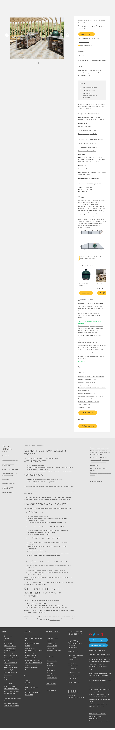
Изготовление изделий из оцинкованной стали (91, 377)
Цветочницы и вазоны (10, 647)
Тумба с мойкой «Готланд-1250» (87, 144)
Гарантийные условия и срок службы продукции (91, 367)
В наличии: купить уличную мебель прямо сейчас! (57, 2)
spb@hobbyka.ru (72, 659)
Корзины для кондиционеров (11, 707)
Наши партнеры (51, 645)
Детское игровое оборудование (12, 692)
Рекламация (5, 482)
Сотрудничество (50, 685)
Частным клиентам (52, 662)
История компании (52, 637)
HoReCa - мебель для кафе (11, 669)
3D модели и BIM (51, 692)
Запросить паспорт (88, 94)
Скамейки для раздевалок (11, 705)
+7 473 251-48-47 (65, 6)
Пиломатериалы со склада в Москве (87, 394)
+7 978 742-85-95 (65, 7)
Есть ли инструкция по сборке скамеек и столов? (100, 481)
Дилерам (17, 8)
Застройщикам (51, 672)
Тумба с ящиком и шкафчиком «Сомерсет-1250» (91, 140)
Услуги (21, 8)
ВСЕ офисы (55, 9)
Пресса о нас (50, 649)
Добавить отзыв (88, 427)
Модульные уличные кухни (85, 71)
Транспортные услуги (84, 405)
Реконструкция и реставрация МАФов (88, 402)
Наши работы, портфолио (54, 652)
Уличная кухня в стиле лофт (90, 73)
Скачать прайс (29, 696)
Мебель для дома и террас (11, 674)
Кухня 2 (81, 56)
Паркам (49, 669)
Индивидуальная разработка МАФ (87, 380)
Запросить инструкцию (89, 91)
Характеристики (83, 39)
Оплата (27, 682)
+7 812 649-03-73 (48, 7)
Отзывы (99, 39)
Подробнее (82, 362)
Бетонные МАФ (8, 685)
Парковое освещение (9, 652)
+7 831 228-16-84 (65, 9)
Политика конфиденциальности (97, 715)
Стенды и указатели (9, 666)
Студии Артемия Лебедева (76, 699)
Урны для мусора (8, 645)
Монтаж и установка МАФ (85, 391)
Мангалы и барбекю (9, 671)
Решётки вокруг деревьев (10, 657)
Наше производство (24, 6)
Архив (5, 679)
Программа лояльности (95, 718)
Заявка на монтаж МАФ (8, 486)
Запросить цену (87, 35)
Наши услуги (27, 633)
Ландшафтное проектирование (33, 664)
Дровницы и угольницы (10, 688)
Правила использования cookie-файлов (99, 722)
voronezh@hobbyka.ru (74, 677)
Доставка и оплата (83, 42)
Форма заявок (6, 456)
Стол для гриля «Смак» (84, 127)
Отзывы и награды (52, 647)
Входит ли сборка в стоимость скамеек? (98, 475)
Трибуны (6, 662)
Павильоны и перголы (10, 654)
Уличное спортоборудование (11, 659)
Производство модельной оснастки (87, 399)
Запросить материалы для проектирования (90, 97)
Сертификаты (50, 642)
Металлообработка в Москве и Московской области (92, 388)
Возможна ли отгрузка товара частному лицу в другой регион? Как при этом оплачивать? (100, 454)
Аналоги (91, 266)
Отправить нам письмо (85, 261)
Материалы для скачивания (32, 694)
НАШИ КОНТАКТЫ (73, 684)
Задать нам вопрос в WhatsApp (87, 259)
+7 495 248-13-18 (48, 6)
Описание (92, 39)
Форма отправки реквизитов (10, 471)
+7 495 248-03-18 (73, 653)
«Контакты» (57, 500)
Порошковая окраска (30, 654)
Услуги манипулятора (84, 408)
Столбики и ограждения (10, 664)
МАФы (5, 681)
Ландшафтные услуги (84, 386)
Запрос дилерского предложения (7, 491)
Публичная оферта (94, 720)
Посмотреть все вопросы (96, 489)
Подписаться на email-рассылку (97, 652)
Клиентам (26, 677)
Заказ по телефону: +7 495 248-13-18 (89, 257)
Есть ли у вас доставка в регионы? (99, 460)
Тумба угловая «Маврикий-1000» (87, 134)
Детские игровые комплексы (11, 690)
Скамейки (6, 640)
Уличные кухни (8, 676)
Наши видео (50, 689)
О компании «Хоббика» (52, 633)
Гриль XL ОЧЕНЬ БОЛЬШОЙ (92, 118)
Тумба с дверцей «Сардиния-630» (87, 148)
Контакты (32, 8)
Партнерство (49, 658)
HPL (85, 166)
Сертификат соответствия (90, 88)
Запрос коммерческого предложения (8, 466)
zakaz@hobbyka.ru (48, 9)
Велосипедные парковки (10, 649)
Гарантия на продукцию (31, 689)
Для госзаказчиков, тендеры (10, 461)
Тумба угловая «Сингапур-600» (87, 151)
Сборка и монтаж (30, 686)
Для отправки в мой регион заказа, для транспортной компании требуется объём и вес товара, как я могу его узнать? (99, 467)
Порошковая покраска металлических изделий (90, 397)
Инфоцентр (26, 8)
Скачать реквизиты (88, 413)
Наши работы (33, 6)
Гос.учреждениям (51, 665)
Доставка (27, 684)
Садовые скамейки (9, 642)
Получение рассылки (7, 497)
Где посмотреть (29, 691)
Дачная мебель (8, 637)
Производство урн (52, 679)
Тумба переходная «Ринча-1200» (87, 131)
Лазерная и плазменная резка (86, 383)
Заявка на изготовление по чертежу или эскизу (9, 476)
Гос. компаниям (51, 667)
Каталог (17, 6)
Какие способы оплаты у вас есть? (99, 449)
